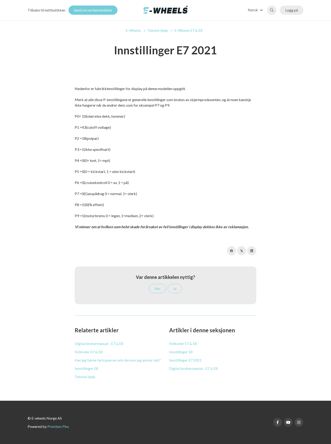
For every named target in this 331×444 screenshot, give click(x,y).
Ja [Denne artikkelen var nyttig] (175, 288)
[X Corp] (241, 250)
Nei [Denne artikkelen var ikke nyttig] (157, 288)
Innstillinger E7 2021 (185, 360)
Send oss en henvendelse (93, 10)
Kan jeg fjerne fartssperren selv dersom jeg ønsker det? (118, 360)
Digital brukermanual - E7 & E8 (99, 343)
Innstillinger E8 (86, 368)
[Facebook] (231, 250)
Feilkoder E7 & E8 (89, 352)
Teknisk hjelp (157, 30)
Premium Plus (58, 426)
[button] (256, 10)
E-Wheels (133, 30)
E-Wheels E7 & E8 (188, 30)
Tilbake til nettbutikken (46, 10)
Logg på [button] (291, 10)
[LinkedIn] (251, 250)
